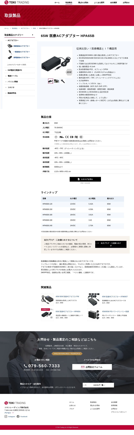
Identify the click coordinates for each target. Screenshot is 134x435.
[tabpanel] (56, 67)
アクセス (7, 418)
